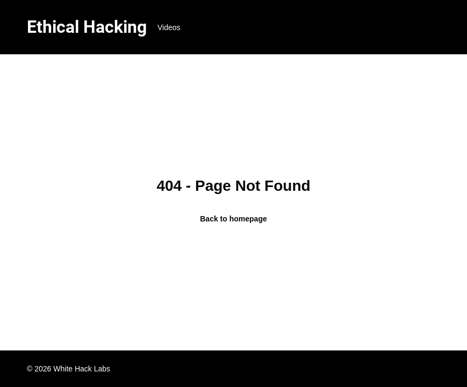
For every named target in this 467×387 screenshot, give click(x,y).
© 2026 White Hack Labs (68, 368)
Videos (169, 27)
